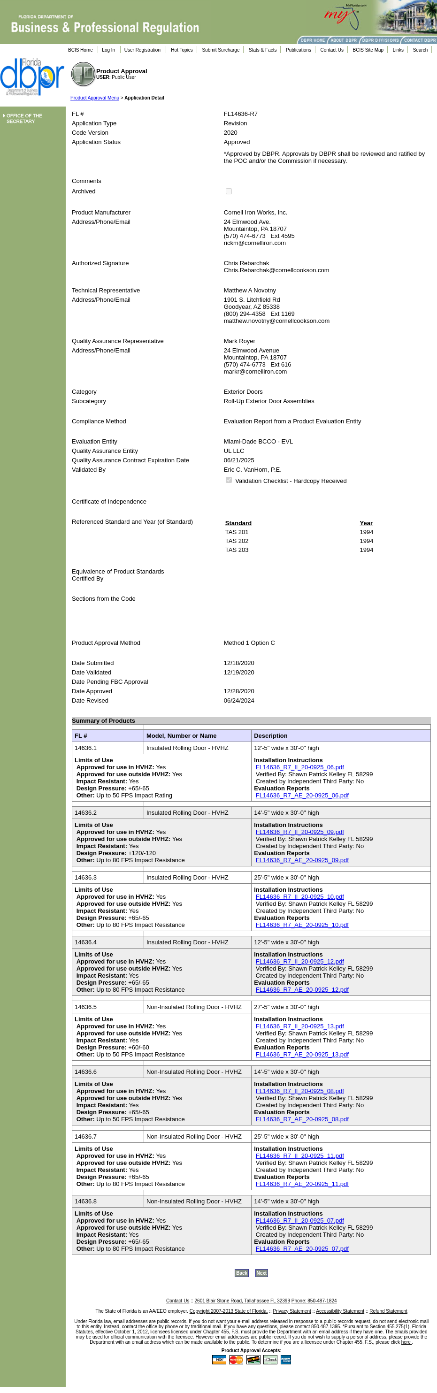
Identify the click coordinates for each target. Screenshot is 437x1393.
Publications (298, 50)
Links (398, 50)
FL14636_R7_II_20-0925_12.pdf (300, 961)
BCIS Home (80, 50)
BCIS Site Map (368, 50)
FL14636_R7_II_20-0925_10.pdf (300, 896)
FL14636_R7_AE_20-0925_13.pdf (302, 1054)
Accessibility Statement (340, 1311)
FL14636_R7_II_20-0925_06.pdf (300, 767)
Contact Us (332, 50)
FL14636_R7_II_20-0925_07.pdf (300, 1220)
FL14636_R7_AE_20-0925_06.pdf (302, 795)
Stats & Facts (262, 50)
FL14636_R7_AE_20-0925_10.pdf (302, 924)
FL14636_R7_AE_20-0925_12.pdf (302, 989)
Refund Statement (388, 1311)
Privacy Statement (292, 1311)
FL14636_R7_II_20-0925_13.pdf (300, 1026)
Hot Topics (182, 50)
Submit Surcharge (220, 50)
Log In (108, 50)
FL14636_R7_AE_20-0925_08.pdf (302, 1119)
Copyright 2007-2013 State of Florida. (229, 1311)
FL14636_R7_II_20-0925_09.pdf (300, 831)
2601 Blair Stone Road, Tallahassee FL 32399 (242, 1300)
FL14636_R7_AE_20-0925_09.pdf (302, 860)
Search (420, 50)
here (406, 1342)
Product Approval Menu (94, 97)
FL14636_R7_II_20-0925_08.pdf (300, 1090)
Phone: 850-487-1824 (314, 1300)
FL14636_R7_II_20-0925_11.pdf (300, 1155)
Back (241, 1273)
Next (262, 1273)
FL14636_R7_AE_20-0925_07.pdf (302, 1248)
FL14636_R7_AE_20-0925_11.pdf (302, 1183)
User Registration (142, 50)
